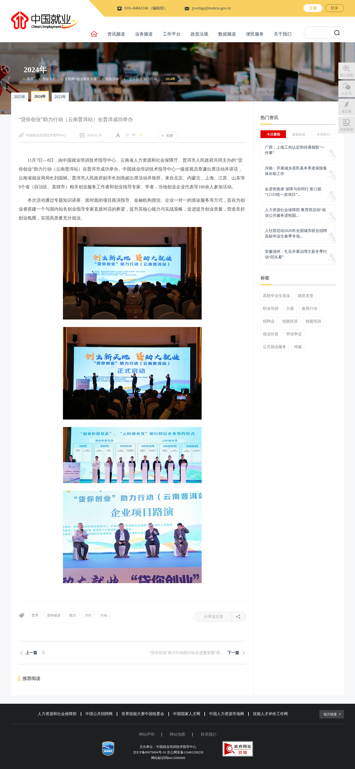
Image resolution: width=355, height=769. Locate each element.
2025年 (20, 97)
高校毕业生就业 (276, 296)
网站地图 (177, 734)
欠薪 (290, 309)
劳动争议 (294, 334)
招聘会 (269, 321)
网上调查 (346, 75)
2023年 (60, 97)
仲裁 (298, 347)
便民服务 (255, 34)
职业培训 (270, 309)
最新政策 (298, 134)
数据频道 (227, 34)
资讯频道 (116, 34)
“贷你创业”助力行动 (142, 79)
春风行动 (309, 309)
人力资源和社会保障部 (57, 714)
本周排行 (323, 134)
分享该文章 (218, 616)
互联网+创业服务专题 (81, 79)
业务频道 (144, 34)
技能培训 (313, 321)
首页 (30, 79)
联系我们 (208, 734)
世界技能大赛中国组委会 (142, 714)
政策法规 (199, 34)
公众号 (347, 93)
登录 (334, 8)
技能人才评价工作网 (270, 714)
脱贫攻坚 (305, 296)
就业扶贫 (270, 334)
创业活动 (112, 79)
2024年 (170, 79)
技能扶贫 (290, 321)
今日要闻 (273, 134)
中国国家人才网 (186, 714)
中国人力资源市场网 (226, 714)
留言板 (347, 111)
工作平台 (172, 34)
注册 (313, 8)
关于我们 (282, 34)
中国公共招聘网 (99, 714)
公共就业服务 (274, 347)
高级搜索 (346, 129)
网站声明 (146, 734)
